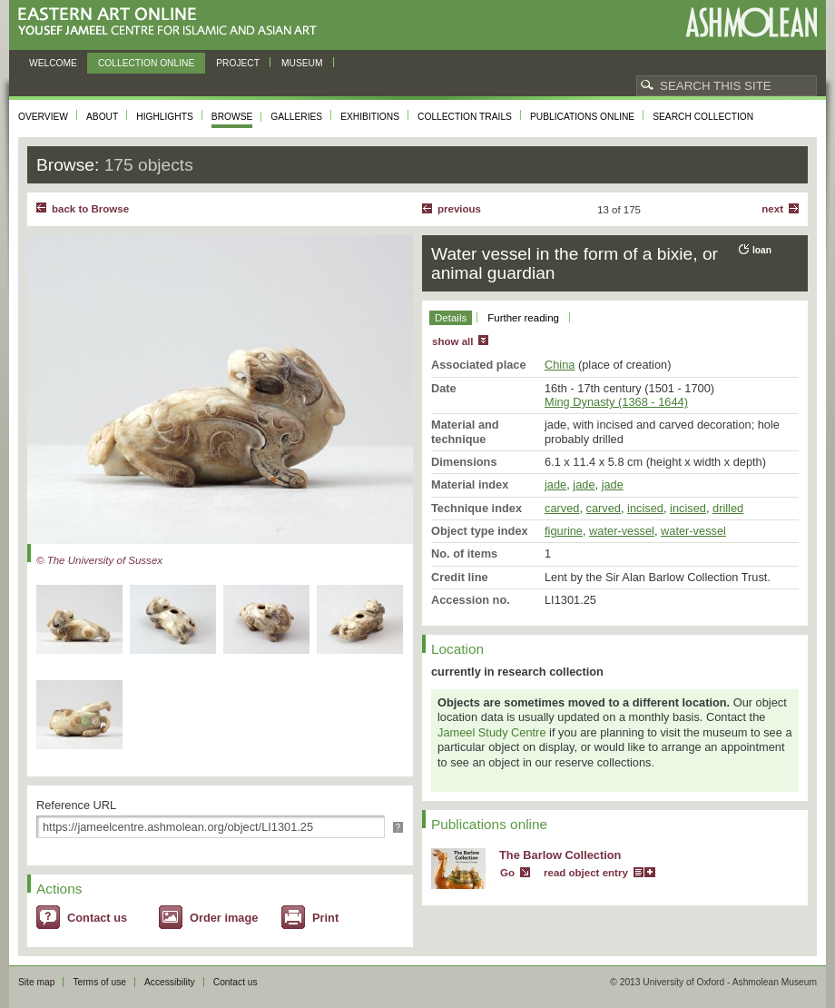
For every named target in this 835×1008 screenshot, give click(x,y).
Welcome (53, 63)
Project (238, 63)
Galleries (296, 117)
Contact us (97, 917)
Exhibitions (369, 117)
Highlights (164, 117)
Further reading (523, 317)
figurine (564, 531)
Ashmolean (751, 22)
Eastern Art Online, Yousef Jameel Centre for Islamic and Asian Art (172, 22)
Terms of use (99, 982)
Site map (36, 982)
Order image (224, 917)
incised (645, 508)
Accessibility (169, 982)
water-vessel (621, 531)
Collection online (146, 63)
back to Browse (90, 208)
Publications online (582, 117)
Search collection (703, 117)
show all (452, 341)
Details (451, 317)
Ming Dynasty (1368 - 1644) (616, 402)
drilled (727, 508)
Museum (302, 63)
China (560, 364)
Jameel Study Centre (491, 732)
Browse (232, 117)
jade (555, 484)
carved (562, 508)
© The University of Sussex (99, 560)
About (102, 117)
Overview (43, 117)
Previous (459, 208)
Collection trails (465, 117)
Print (325, 917)
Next (772, 208)
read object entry (586, 872)
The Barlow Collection (560, 855)
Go (507, 872)
